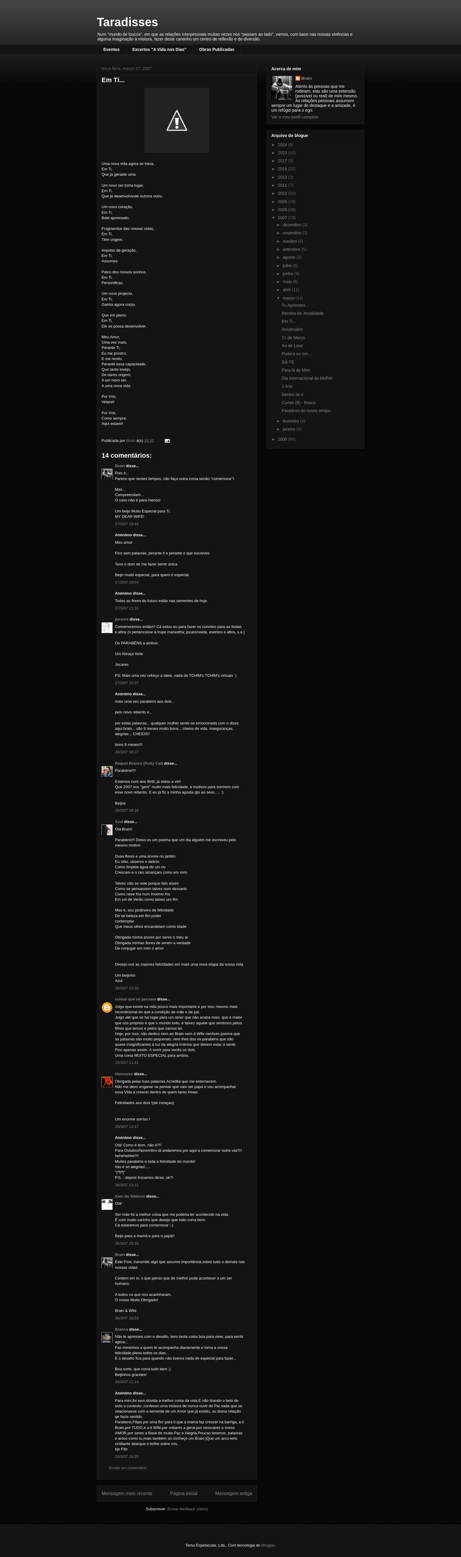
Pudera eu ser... (296, 353)
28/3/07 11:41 (127, 1062)
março (289, 298)
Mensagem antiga (233, 1493)
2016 (283, 168)
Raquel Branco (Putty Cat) (139, 763)
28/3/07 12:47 (127, 1126)
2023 (283, 152)
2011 (283, 185)
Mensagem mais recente (127, 1493)
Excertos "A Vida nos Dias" (159, 49)
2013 (283, 177)
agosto (289, 257)
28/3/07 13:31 (127, 1185)
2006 (283, 439)
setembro (292, 249)
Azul (119, 821)
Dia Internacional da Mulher (307, 378)
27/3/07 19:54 (127, 582)
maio (288, 281)
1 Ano (287, 386)
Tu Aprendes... (295, 305)
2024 (283, 144)
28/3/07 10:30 (127, 988)
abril (287, 289)
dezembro (292, 224)
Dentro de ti (292, 394)
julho (287, 265)
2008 (283, 209)
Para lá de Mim (296, 370)
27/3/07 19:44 (127, 524)
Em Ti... (289, 321)
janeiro (289, 429)
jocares (122, 619)
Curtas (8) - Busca (299, 402)
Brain (120, 466)
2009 (283, 201)
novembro (292, 232)
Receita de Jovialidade (303, 313)
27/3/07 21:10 (127, 608)
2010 (283, 193)
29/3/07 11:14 (127, 1382)
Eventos (111, 49)
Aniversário (292, 329)
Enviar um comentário (128, 1468)
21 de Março (293, 337)
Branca (121, 1329)
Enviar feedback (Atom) (188, 1509)
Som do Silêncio (130, 1196)
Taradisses (127, 22)
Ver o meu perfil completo (295, 117)
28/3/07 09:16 (127, 810)
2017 (283, 160)
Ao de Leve (292, 345)
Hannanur (124, 1074)
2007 (283, 217)
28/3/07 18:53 (127, 1318)
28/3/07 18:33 (127, 1243)
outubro (290, 241)
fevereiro (291, 421)
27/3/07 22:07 (127, 683)
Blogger (268, 1545)
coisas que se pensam (135, 999)
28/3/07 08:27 (127, 752)
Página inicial (183, 1493)
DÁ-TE (288, 362)
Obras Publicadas (216, 49)
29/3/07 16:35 (127, 1456)
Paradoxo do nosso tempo (306, 410)
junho (288, 273)
